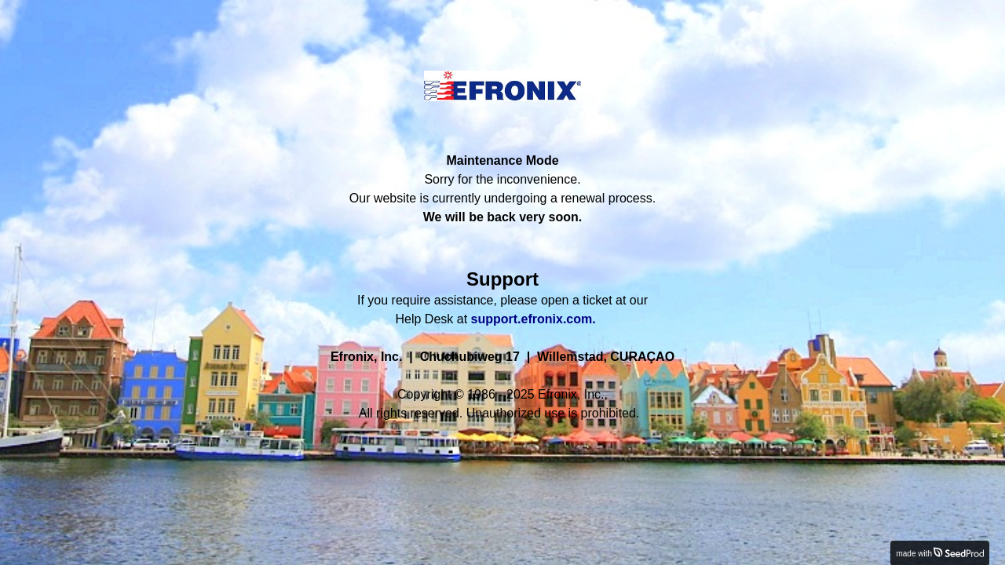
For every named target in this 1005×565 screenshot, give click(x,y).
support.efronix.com (532, 319)
